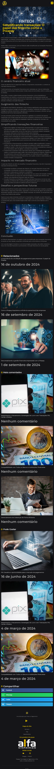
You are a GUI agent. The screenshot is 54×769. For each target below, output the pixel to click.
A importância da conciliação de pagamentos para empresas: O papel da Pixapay (25, 259)
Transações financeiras (18, 33)
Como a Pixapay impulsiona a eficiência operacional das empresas (23, 310)
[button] (52, 3)
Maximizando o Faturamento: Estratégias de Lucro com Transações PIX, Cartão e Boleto (25, 416)
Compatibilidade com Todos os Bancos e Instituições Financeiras (23, 467)
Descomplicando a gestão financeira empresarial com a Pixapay (22, 361)
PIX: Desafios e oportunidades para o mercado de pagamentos (22, 572)
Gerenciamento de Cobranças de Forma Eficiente (18, 517)
